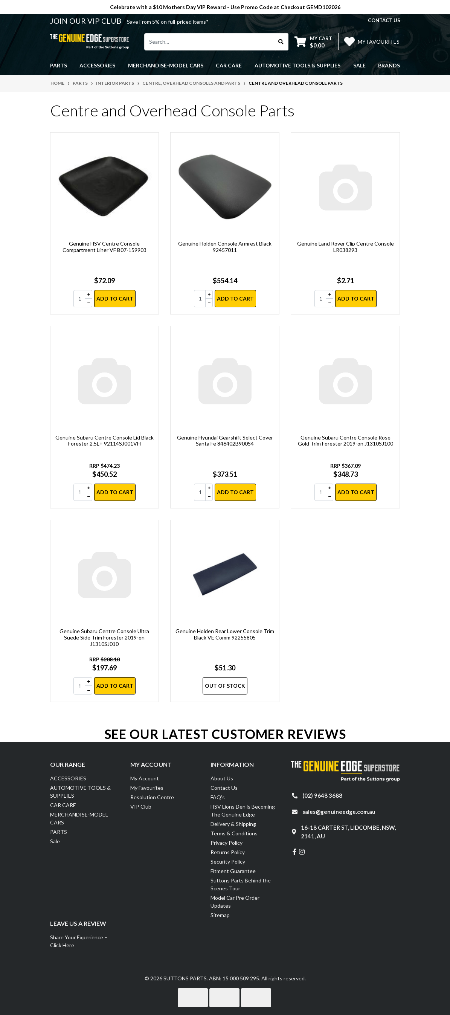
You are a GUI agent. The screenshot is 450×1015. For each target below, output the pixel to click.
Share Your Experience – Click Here (78, 941)
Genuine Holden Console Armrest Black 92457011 (225, 246)
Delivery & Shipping (233, 824)
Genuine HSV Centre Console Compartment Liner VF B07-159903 (104, 246)
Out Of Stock (225, 685)
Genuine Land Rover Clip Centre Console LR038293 (345, 246)
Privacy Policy (227, 842)
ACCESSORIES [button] (97, 65)
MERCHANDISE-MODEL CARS (79, 818)
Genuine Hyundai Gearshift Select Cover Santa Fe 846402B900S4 (225, 440)
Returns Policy (228, 852)
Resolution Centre (152, 797)
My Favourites (146, 788)
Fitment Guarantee (233, 871)
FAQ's (218, 797)
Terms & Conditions (234, 833)
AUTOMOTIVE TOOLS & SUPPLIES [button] (297, 65)
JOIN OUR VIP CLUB (86, 20)
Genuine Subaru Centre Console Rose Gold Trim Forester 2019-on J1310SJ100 (345, 440)
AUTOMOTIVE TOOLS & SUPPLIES (80, 792)
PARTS (58, 832)
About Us (222, 778)
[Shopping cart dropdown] (313, 42)
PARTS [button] (58, 65)
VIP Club (140, 806)
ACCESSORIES (68, 778)
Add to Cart (114, 298)
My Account (144, 778)
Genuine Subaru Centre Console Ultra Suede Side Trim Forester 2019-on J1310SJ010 (104, 637)
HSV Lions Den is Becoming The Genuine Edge (243, 810)
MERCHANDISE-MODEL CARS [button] (165, 65)
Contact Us (224, 788)
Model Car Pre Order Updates (235, 901)
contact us (384, 20)
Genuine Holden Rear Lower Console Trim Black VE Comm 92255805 (224, 634)
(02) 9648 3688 (322, 795)
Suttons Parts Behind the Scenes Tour (241, 884)
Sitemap (220, 915)
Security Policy (228, 861)
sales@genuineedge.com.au (338, 811)
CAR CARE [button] (229, 65)
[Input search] (209, 41)
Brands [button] (389, 65)
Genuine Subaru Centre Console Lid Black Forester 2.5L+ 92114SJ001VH (104, 440)
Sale (359, 65)
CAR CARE (63, 805)
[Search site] (281, 41)
